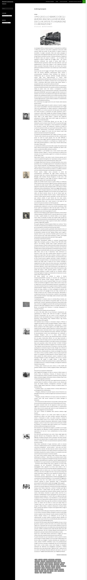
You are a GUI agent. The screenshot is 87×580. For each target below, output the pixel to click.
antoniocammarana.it (51, 561)
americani (37, 561)
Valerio (49, 572)
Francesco (37, 566)
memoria (58, 567)
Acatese (40, 559)
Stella (44, 572)
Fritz (43, 566)
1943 (36, 559)
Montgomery (50, 569)
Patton (56, 569)
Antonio (43, 561)
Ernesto (50, 564)
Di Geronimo (40, 564)
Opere (57, 1)
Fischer (62, 564)
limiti (43, 567)
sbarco (36, 572)
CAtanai (62, 562)
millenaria (37, 569)
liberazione (37, 567)
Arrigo (59, 561)
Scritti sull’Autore (63, 1)
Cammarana (56, 562)
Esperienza (56, 564)
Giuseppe (53, 566)
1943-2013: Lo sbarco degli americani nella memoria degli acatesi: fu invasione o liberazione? (50, 20)
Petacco (61, 569)
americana (58, 559)
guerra (58, 566)
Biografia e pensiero (50, 1)
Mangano (48, 567)
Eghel (46, 564)
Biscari (42, 562)
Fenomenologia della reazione (75, 1)
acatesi (45, 559)
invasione (64, 566)
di (35, 564)
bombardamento (48, 562)
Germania (48, 566)
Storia (35, 14)
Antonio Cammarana (7, 1)
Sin (40, 572)
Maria (53, 567)
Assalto (37, 562)
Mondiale (44, 569)
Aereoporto (51, 559)
